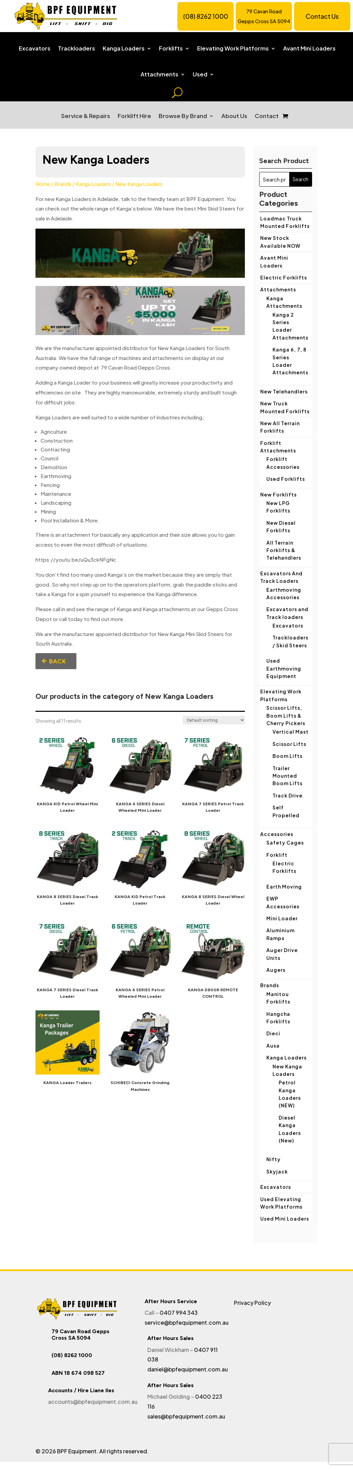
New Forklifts (278, 494)
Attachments (159, 74)
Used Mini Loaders (284, 1218)
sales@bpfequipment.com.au (186, 1416)
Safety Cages (285, 842)
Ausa (273, 1045)
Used (200, 74)
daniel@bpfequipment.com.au (187, 1369)
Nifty (273, 1159)
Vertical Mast (291, 732)
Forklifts (171, 48)
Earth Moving (284, 886)
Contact (267, 115)
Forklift (277, 855)
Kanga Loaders (124, 48)
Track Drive (288, 795)
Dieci (273, 1033)
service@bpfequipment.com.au (187, 1322)
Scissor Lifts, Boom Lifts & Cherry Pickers (285, 715)
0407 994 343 (179, 1312)
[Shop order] (214, 720)
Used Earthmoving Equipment (283, 668)
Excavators (34, 48)
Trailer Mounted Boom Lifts (288, 776)
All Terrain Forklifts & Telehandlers (283, 550)
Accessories (276, 834)
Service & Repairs (85, 115)
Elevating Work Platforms (233, 48)
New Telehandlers (284, 391)
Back (57, 661)
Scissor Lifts (289, 744)
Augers (275, 970)
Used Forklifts (285, 479)
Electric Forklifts (283, 277)
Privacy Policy (252, 1302)
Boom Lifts (288, 756)
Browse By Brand (183, 115)
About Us (234, 115)
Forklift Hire (134, 115)
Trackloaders (76, 48)
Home (42, 184)
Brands (63, 184)
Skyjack (277, 1171)
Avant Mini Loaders (309, 48)
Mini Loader (282, 918)
